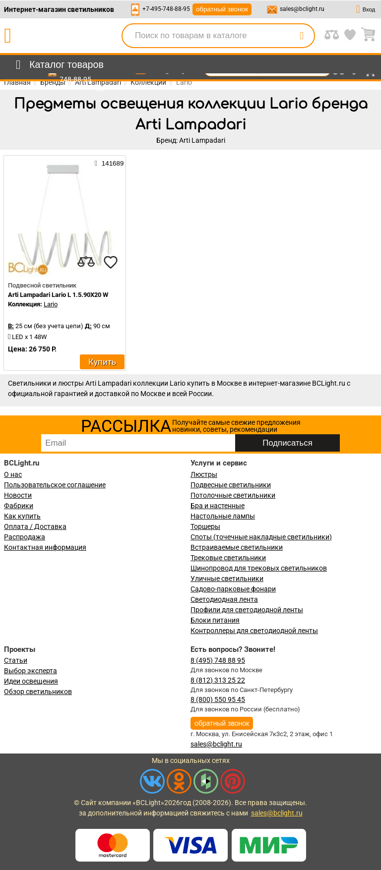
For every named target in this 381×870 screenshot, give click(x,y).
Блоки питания (215, 620)
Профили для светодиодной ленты (246, 610)
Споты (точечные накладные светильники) (261, 537)
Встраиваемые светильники (236, 547)
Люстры (203, 474)
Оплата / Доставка (35, 526)
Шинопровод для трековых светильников (258, 568)
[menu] (58, 65)
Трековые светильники (228, 558)
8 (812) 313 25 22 (217, 680)
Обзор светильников (38, 692)
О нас (13, 474)
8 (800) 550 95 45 (217, 699)
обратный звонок (222, 9)
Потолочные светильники (232, 495)
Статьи (15, 660)
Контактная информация (45, 547)
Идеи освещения (31, 681)
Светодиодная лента (224, 599)
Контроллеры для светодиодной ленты (254, 631)
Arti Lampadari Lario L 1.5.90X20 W (58, 294)
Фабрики (18, 506)
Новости (18, 495)
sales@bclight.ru (302, 8)
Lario (51, 304)
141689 (109, 163)
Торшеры (205, 526)
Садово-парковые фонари (233, 589)
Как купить (22, 516)
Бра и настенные (217, 506)
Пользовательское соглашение (55, 485)
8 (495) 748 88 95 (217, 660)
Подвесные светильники (230, 485)
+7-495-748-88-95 (166, 8)
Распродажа (24, 537)
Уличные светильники (226, 578)
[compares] (86, 262)
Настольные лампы (222, 516)
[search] (301, 35)
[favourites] (111, 262)
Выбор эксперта (30, 671)
